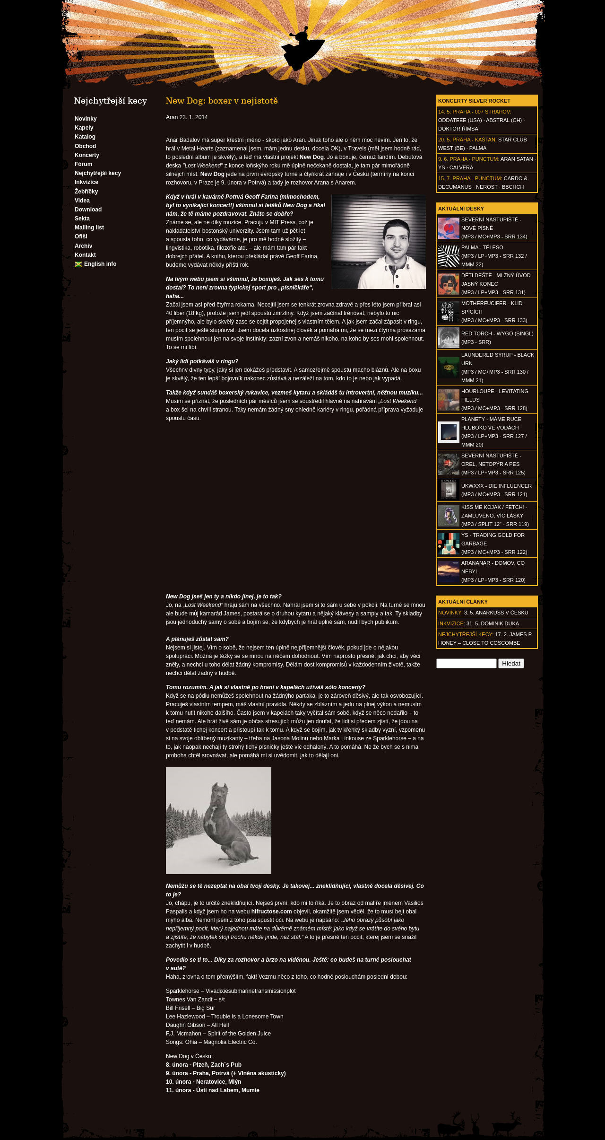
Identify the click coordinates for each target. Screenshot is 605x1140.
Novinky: (450, 612)
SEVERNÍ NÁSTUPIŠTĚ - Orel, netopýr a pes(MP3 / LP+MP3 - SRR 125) (493, 464)
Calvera (461, 167)
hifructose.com (271, 911)
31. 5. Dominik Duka (493, 623)
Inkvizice (86, 182)
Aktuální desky (461, 208)
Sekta (82, 218)
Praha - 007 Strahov (481, 111)
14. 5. (444, 111)
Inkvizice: (451, 623)
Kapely (84, 127)
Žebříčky (86, 191)
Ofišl (81, 236)
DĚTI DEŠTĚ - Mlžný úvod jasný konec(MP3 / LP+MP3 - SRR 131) (496, 283)
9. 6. (443, 159)
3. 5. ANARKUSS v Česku (496, 612)
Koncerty (87, 155)
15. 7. (444, 178)
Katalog (85, 136)
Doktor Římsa (458, 129)
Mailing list (89, 227)
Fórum (83, 164)
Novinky (86, 118)
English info (100, 264)
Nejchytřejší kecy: (465, 634)
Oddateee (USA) (460, 120)
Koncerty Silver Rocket (474, 101)
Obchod (85, 146)
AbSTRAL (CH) (504, 120)
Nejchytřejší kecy (98, 173)
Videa (82, 200)
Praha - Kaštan (474, 139)
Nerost (487, 187)
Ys (441, 167)
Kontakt (85, 255)
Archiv (83, 246)
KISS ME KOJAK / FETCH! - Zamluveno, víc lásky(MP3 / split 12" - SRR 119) (495, 515)
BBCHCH (513, 187)
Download (88, 209)
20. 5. (444, 139)
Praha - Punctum (473, 159)
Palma (477, 148)
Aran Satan (517, 159)
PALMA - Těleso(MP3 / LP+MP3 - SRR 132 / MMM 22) (494, 256)
